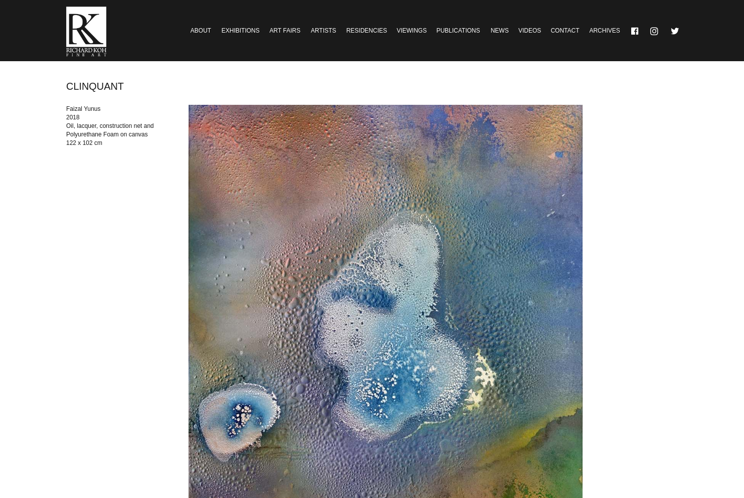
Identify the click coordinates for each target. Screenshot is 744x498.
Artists (323, 30)
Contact (564, 30)
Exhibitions (241, 30)
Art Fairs (285, 30)
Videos (529, 30)
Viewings (412, 30)
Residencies (366, 30)
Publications (458, 30)
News (500, 30)
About (201, 30)
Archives (604, 30)
